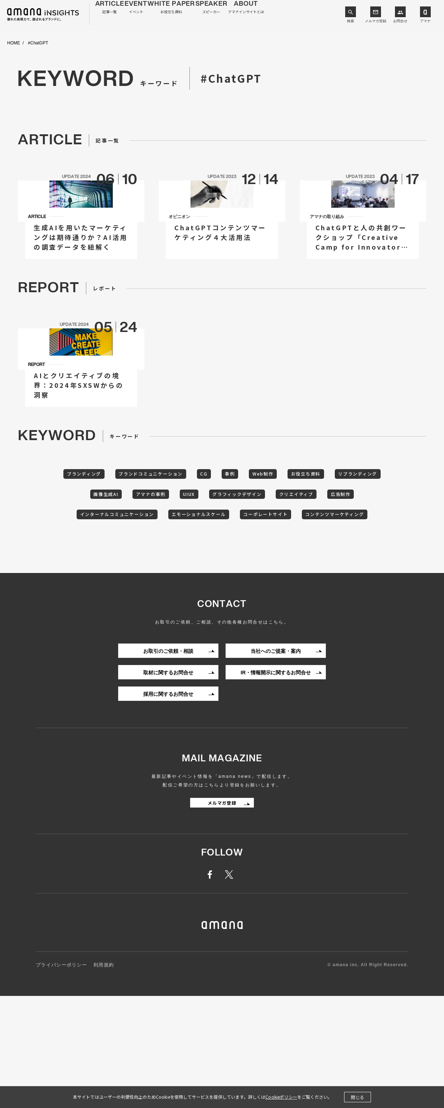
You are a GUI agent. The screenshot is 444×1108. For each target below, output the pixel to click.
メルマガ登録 (375, 21)
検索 (350, 21)
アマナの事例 (193, 580)
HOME (13, 43)
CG (232, 558)
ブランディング (95, 558)
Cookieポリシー (281, 1097)
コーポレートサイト (337, 602)
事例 (263, 558)
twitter (230, 987)
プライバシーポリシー (61, 1077)
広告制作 (93, 602)
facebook (213, 987)
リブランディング (84, 580)
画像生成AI (141, 580)
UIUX (238, 580)
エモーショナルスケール (260, 602)
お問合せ (400, 21)
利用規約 (103, 1077)
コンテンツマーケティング (222, 624)
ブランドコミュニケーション (171, 558)
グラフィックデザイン (294, 580)
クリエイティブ (362, 580)
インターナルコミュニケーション (167, 602)
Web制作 (302, 558)
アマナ (425, 21)
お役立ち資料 (351, 558)
